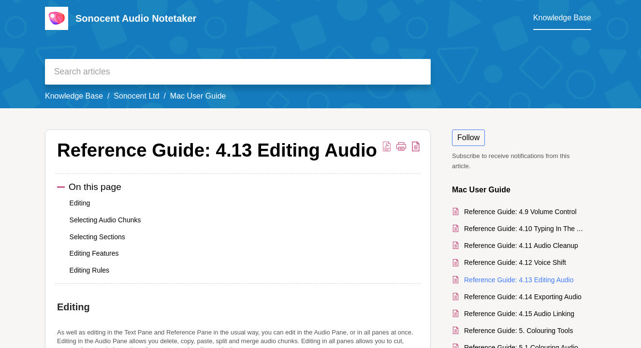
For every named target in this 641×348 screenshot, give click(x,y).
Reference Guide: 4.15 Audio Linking (519, 314)
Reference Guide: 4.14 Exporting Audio (523, 297)
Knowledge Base (74, 96)
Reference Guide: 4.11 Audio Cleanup (521, 245)
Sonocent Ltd (136, 96)
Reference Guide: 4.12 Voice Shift (515, 262)
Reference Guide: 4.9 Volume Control (520, 212)
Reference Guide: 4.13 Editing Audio (519, 280)
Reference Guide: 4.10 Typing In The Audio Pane (525, 228)
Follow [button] (468, 137)
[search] (238, 72)
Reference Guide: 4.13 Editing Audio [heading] (217, 150)
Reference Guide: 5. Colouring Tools (518, 330)
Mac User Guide (198, 96)
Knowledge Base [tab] (562, 18)
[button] (387, 146)
